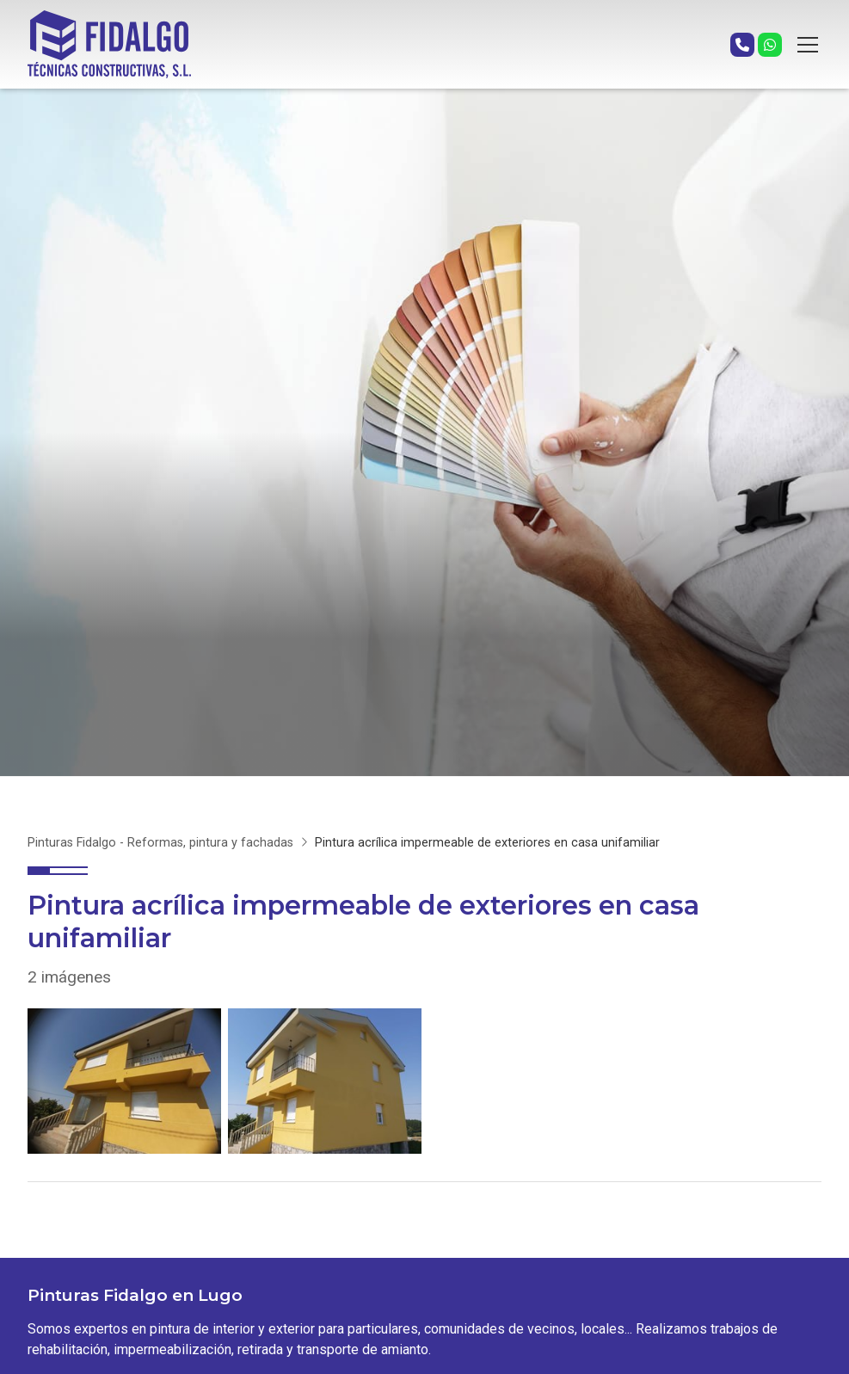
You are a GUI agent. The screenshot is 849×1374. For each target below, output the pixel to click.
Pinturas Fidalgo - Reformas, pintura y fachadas (160, 842)
